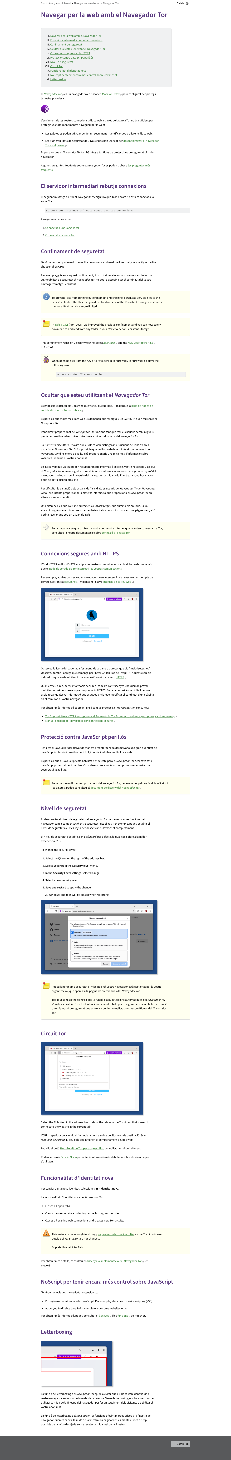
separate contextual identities (116, 1234)
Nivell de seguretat (61, 62)
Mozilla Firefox (111, 94)
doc (43, 3)
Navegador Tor (53, 94)
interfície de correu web (117, 582)
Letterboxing (58, 79)
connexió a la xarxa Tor (116, 533)
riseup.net (70, 582)
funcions (123, 1316)
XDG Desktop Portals (140, 343)
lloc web (104, 1316)
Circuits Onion (69, 1157)
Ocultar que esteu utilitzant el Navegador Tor (77, 49)
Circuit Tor (56, 66)
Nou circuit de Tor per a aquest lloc (82, 1148)
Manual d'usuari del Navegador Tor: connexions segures (79, 721)
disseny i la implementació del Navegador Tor (114, 1261)
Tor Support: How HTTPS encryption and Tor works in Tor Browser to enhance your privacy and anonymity (110, 716)
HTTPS (120, 677)
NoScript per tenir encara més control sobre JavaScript (83, 75)
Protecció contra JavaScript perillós (71, 58)
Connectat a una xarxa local (62, 228)
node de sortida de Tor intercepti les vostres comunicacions (85, 569)
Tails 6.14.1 (61, 325)
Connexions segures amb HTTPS (70, 53)
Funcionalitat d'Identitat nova (68, 71)
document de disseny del (114, 788)
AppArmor (109, 343)
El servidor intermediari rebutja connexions (76, 40)
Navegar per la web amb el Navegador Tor (75, 36)
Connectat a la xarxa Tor (60, 235)
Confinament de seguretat (66, 45)
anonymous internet (60, 3)
